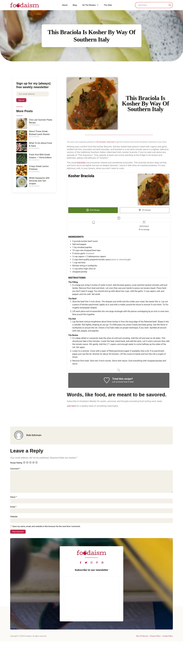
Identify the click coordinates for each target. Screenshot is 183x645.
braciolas (81, 162)
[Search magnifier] (170, 5)
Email (13, 509)
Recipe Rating (16, 462)
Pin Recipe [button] (145, 210)
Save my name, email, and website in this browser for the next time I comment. (46, 529)
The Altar (108, 5)
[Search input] (152, 5)
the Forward (101, 142)
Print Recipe (93, 210)
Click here (110, 142)
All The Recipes (90, 5)
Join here (71, 406)
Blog (75, 5)
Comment (15, 468)
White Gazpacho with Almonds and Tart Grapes (39, 181)
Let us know (117, 382)
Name (13, 499)
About (64, 5)
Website (13, 519)
